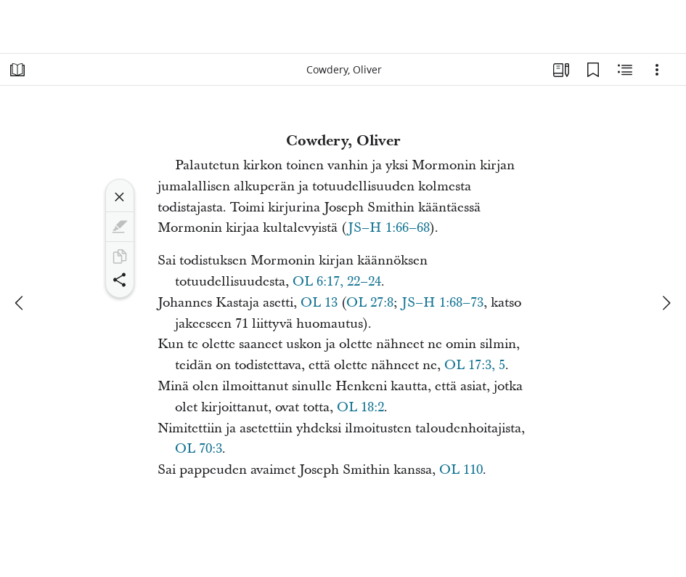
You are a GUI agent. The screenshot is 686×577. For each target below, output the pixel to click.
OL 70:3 (198, 449)
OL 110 (461, 470)
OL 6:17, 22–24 (337, 282)
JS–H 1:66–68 (389, 228)
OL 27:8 (369, 303)
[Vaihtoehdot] (656, 70)
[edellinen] (20, 303)
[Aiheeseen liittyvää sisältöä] (625, 70)
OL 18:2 (360, 407)
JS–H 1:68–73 (442, 303)
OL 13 (319, 303)
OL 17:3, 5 (474, 365)
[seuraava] (665, 303)
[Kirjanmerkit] (593, 70)
